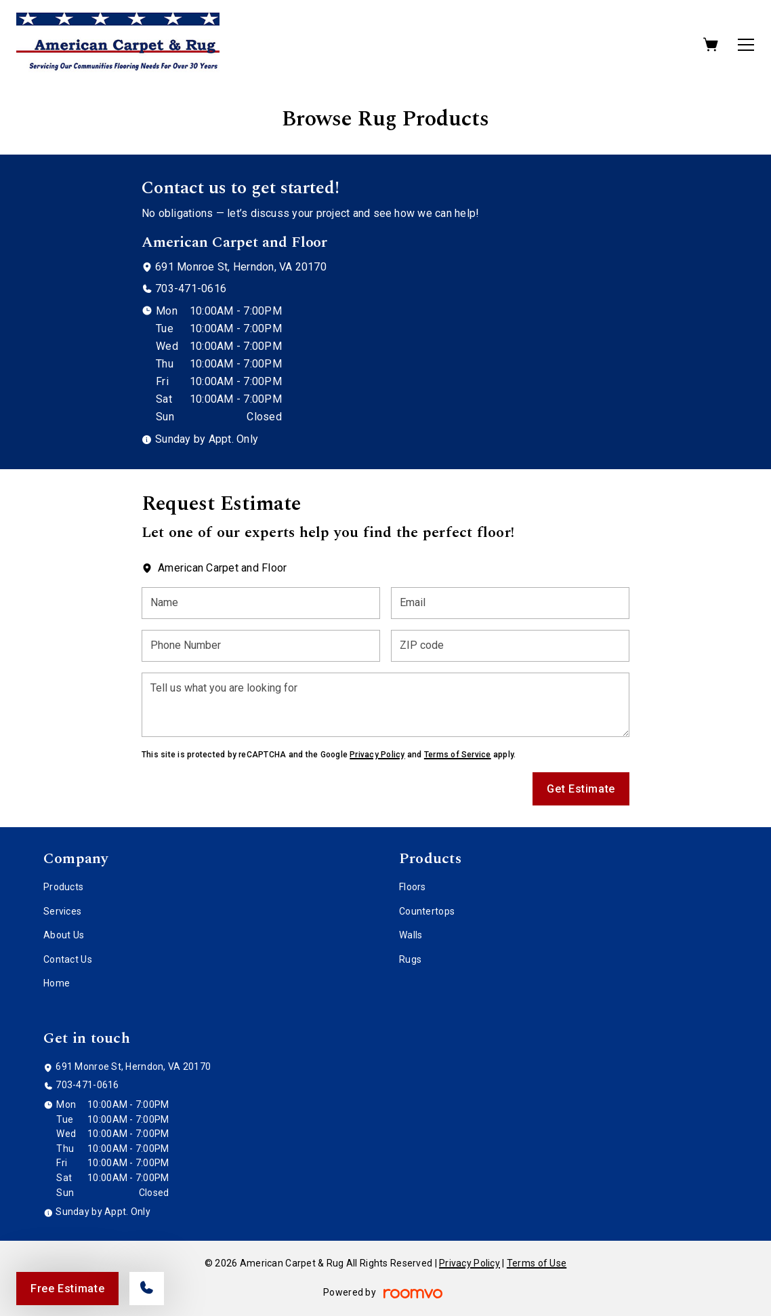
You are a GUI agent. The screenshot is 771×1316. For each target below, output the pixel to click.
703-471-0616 (190, 288)
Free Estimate (67, 1288)
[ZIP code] (510, 646)
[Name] (261, 603)
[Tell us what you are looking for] (385, 705)
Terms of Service (457, 754)
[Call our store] (146, 1288)
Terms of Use (536, 1263)
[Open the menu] (746, 45)
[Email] (510, 603)
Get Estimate (581, 788)
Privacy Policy (377, 754)
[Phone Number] (261, 646)
